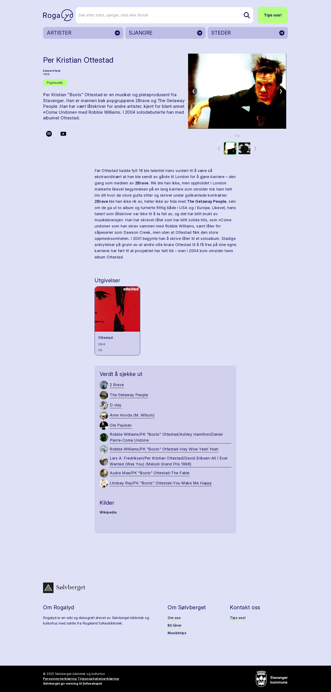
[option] (230, 148)
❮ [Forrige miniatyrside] (219, 148)
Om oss (174, 618)
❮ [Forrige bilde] (193, 90)
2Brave (142, 183)
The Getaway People (206, 201)
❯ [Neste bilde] (281, 90)
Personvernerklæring (60, 678)
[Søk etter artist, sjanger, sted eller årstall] (167, 15)
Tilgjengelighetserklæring (98, 678)
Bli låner (175, 625)
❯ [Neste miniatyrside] (255, 148)
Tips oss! (273, 15)
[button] (237, 91)
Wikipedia (108, 512)
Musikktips (177, 633)
